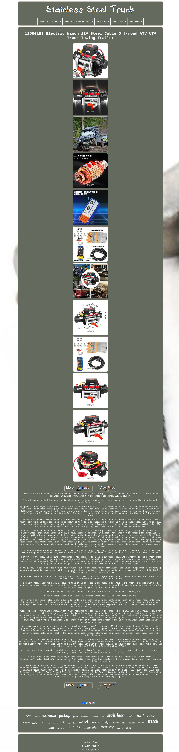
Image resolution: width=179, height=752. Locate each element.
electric (141, 722)
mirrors (60, 728)
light (34, 723)
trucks (37, 717)
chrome (132, 723)
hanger (26, 722)
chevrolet (91, 727)
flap (74, 723)
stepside (119, 729)
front (76, 716)
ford (140, 715)
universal (94, 717)
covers (95, 722)
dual (124, 723)
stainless (115, 715)
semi (29, 716)
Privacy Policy (90, 746)
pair (49, 723)
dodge (106, 722)
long (69, 723)
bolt (51, 728)
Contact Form (90, 742)
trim (42, 722)
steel (74, 727)
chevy (107, 727)
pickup (64, 715)
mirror (55, 723)
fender (116, 722)
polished (150, 716)
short (129, 728)
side (63, 722)
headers (84, 716)
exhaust (49, 715)
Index (90, 738)
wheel (83, 722)
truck (153, 721)
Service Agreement (90, 750)
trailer (130, 716)
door (102, 716)
